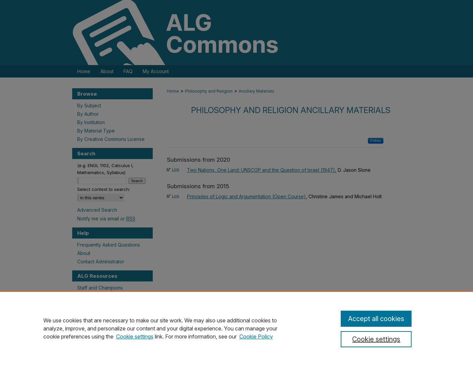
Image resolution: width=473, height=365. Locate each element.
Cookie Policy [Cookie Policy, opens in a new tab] (256, 336)
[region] (236, 328)
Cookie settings (134, 336)
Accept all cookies (376, 319)
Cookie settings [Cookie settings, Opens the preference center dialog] (376, 339)
